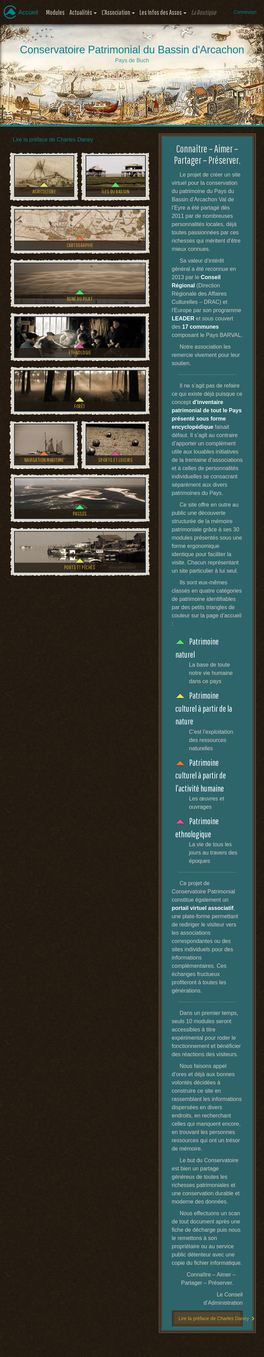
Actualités (80, 12)
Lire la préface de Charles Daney (53, 139)
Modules (55, 12)
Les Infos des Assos (161, 12)
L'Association (116, 12)
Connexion (244, 12)
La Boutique (203, 12)
